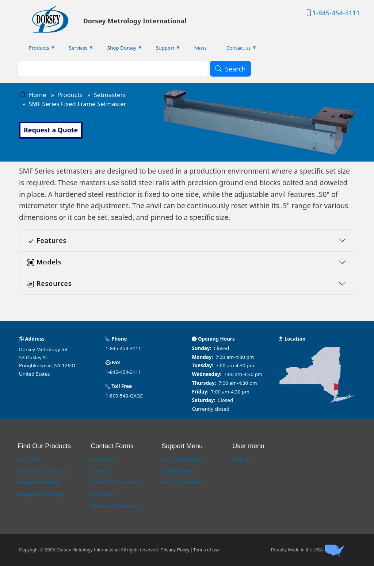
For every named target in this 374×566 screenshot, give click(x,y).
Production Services (43, 471)
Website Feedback (114, 506)
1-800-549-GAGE (124, 395)
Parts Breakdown (182, 459)
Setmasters (110, 94)
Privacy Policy (175, 550)
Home (37, 94)
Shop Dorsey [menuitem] (120, 49)
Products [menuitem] (37, 49)
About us (102, 494)
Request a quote (38, 482)
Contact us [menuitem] (237, 49)
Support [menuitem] (163, 49)
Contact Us (104, 459)
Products (70, 94)
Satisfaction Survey (114, 482)
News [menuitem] (200, 47)
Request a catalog (40, 494)
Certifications (177, 471)
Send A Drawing (181, 482)
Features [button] (46, 240)
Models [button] (44, 261)
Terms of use (206, 550)
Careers (101, 471)
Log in (241, 459)
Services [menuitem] (76, 49)
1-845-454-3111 (336, 12)
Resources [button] (49, 283)
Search (235, 69)
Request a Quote (51, 129)
